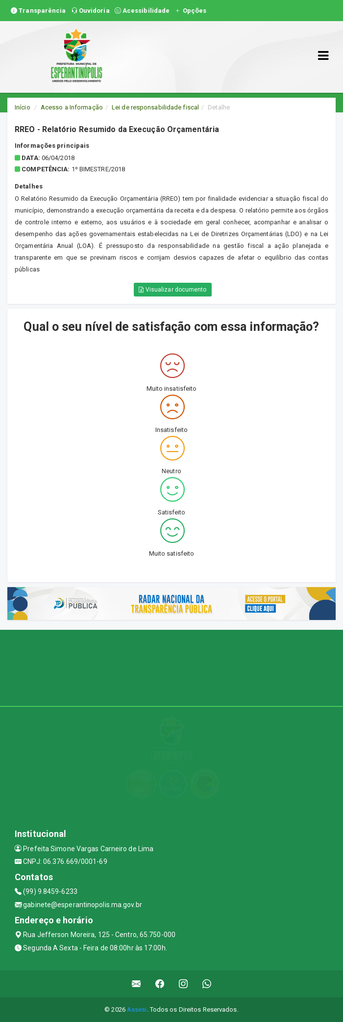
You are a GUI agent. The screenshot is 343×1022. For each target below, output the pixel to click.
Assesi (137, 1009)
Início (22, 107)
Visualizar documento (172, 289)
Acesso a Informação (72, 107)
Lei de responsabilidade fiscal (155, 107)
